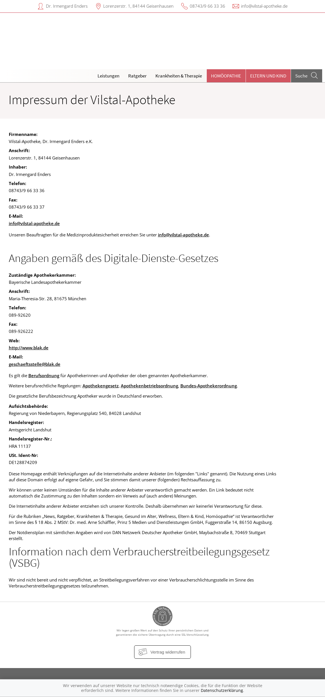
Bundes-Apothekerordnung (208, 386)
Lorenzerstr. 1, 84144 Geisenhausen (138, 6)
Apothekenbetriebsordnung (149, 386)
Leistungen (108, 76)
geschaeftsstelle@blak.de (34, 364)
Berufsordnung (43, 375)
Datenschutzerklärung (222, 690)
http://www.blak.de (28, 347)
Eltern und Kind (268, 76)
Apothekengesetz (101, 386)
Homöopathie (226, 76)
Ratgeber (137, 76)
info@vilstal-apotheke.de (264, 6)
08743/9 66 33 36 (207, 6)
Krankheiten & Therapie (178, 76)
